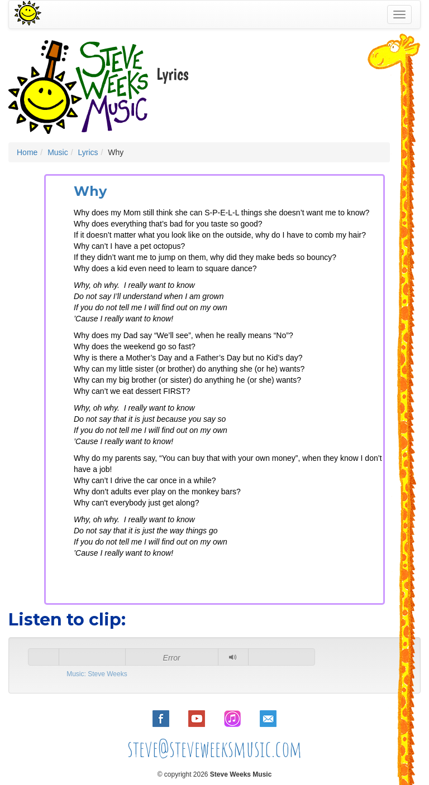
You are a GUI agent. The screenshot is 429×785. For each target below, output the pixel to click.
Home (27, 152)
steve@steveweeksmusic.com (214, 748)
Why (90, 191)
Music (57, 152)
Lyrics (88, 152)
